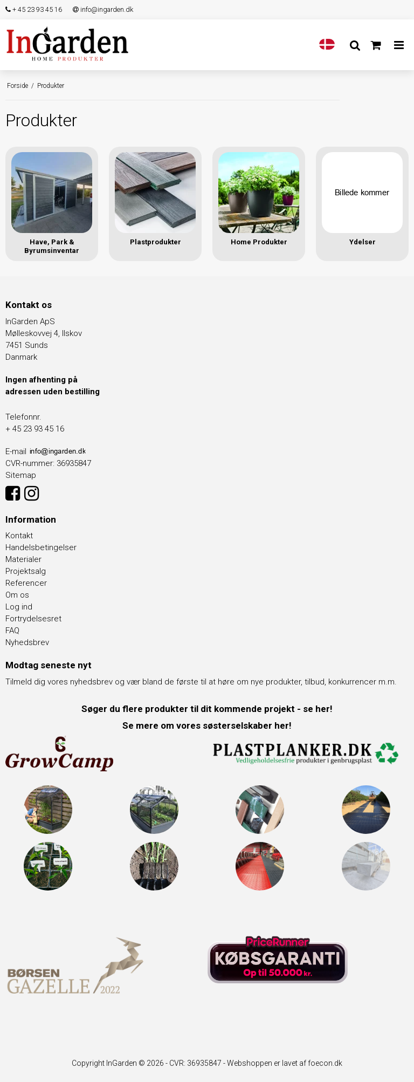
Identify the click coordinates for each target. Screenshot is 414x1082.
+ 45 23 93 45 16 (33, 9)
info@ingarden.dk (103, 9)
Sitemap (20, 475)
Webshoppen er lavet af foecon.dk (284, 1063)
